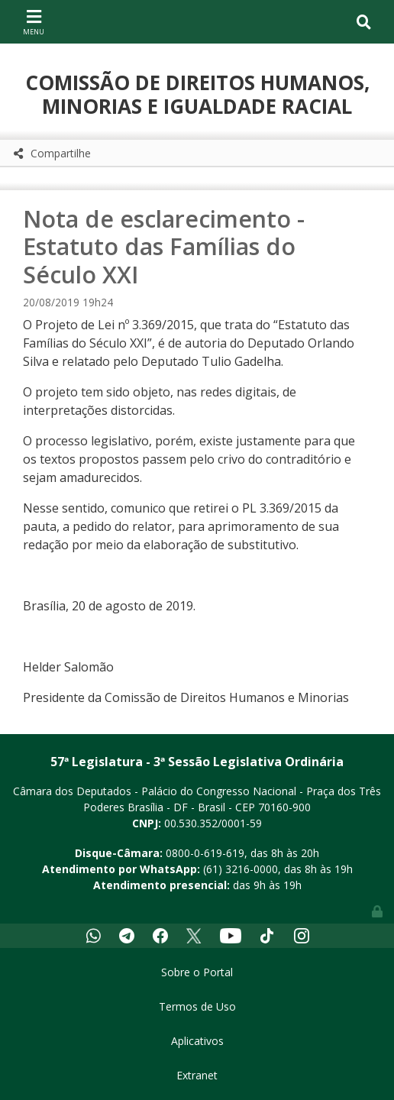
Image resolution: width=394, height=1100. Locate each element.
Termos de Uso (197, 1006)
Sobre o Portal (197, 972)
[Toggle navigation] (33, 21)
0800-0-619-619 (205, 853)
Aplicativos (197, 1041)
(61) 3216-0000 (240, 869)
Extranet (197, 1075)
